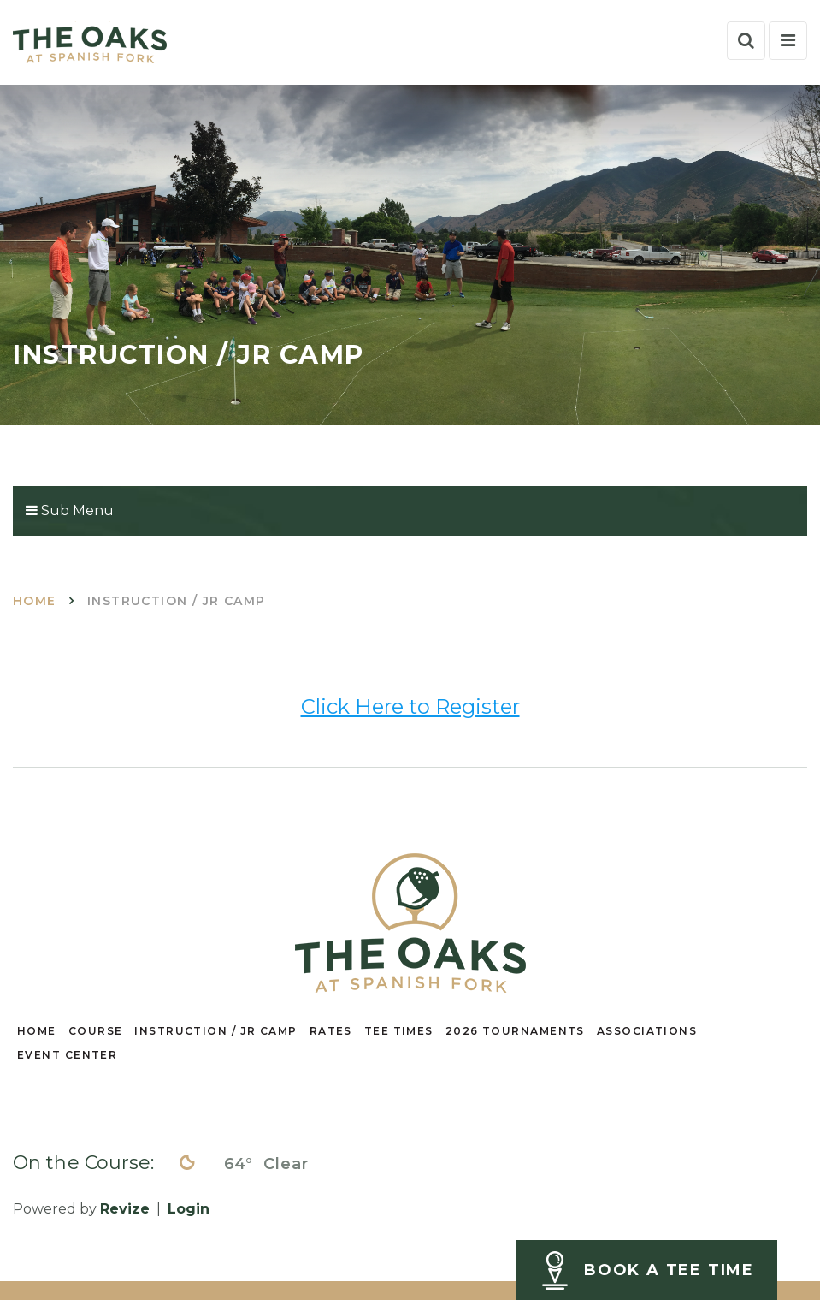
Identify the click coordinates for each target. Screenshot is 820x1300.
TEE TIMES (399, 1030)
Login (188, 1209)
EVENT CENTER (67, 1054)
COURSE (95, 1030)
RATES (331, 1030)
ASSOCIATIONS (647, 1030)
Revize (125, 1209)
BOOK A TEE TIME (669, 1270)
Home (34, 600)
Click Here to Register (410, 706)
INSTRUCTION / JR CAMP (215, 1030)
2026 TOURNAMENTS (515, 1030)
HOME (36, 1030)
